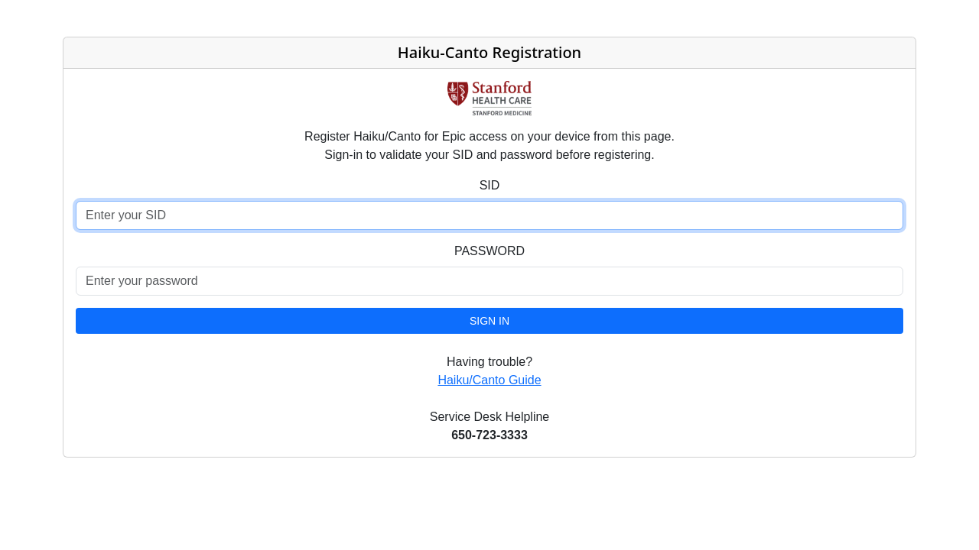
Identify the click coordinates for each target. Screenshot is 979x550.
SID (490, 185)
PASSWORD (489, 250)
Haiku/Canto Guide (489, 380)
